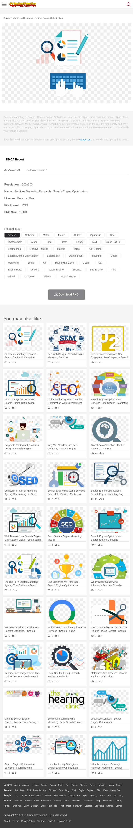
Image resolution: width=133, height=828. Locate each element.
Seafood (88, 806)
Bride (31, 795)
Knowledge (108, 801)
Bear (22, 790)
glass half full (114, 242)
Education (76, 801)
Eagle (81, 790)
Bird (29, 790)
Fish (99, 790)
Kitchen (110, 806)
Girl (115, 795)
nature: (7, 785)
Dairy (26, 806)
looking (35, 269)
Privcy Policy (28, 821)
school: (7, 800)
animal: (7, 790)
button (77, 235)
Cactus (44, 785)
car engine (95, 249)
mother (48, 795)
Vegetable (99, 806)
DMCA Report (15, 159)
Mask (17, 795)
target (77, 249)
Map (98, 801)
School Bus (88, 801)
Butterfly (37, 790)
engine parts (15, 269)
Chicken (52, 790)
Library (119, 801)
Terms (15, 821)
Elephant (90, 790)
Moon (111, 785)
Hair (109, 795)
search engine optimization (23, 255)
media (113, 255)
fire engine (96, 269)
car (100, 262)
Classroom (46, 801)
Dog (67, 790)
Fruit (62, 806)
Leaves (35, 785)
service (12, 235)
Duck (74, 790)
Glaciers (83, 785)
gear (112, 235)
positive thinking (39, 249)
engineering (14, 249)
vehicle (47, 276)
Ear (79, 795)
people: (7, 795)
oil (44, 262)
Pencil (66, 801)
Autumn (25, 785)
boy (121, 795)
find (114, 269)
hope (48, 242)
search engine (68, 276)
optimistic (95, 235)
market (61, 249)
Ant (16, 790)
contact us (84, 139)
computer (29, 276)
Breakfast (17, 806)
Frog (105, 790)
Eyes (85, 795)
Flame (74, 785)
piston (64, 242)
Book (36, 801)
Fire (67, 785)
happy (79, 242)
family (39, 795)
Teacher (28, 801)
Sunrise (119, 785)
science (77, 269)
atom (34, 242)
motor (46, 235)
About (6, 821)
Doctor (72, 795)
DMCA (51, 821)
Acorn (17, 785)
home (102, 795)
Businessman (60, 795)
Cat (45, 790)
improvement (15, 242)
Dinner (119, 806)
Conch (53, 785)
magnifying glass (64, 262)
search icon (53, 255)
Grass (92, 785)
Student (18, 801)
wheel (11, 276)
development (76, 255)
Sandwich (77, 806)
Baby (24, 795)
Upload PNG (64, 821)
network (29, 235)
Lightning (102, 785)
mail (94, 242)
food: (6, 805)
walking (93, 795)
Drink (43, 806)
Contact (41, 821)
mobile (61, 235)
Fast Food (52, 806)
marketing (13, 262)
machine (96, 255)
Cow (61, 790)
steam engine (56, 269)
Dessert (34, 806)
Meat (68, 806)
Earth (60, 785)
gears (86, 262)
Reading (57, 801)
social (31, 262)
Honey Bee (115, 790)
